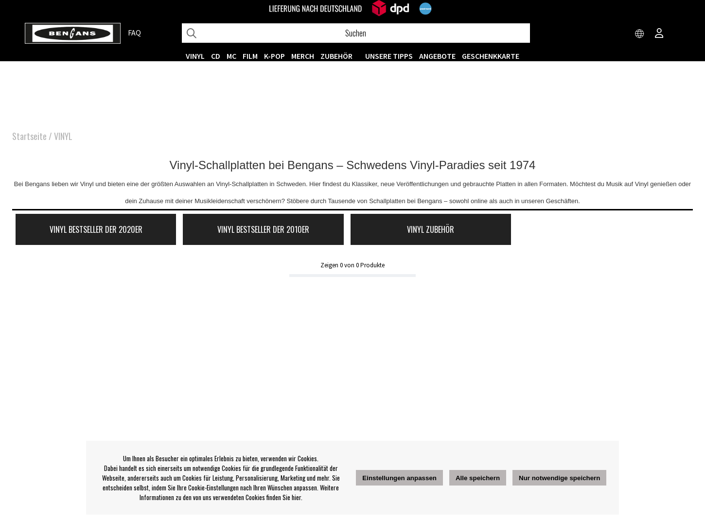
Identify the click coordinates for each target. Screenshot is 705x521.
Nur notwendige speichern (559, 478)
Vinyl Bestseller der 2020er (96, 229)
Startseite (29, 136)
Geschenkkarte (490, 56)
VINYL (195, 56)
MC (231, 56)
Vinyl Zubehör (430, 229)
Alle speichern (478, 478)
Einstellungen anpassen (399, 478)
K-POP (274, 56)
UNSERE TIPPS (389, 56)
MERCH (302, 56)
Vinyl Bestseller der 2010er (263, 229)
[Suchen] (356, 33)
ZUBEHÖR (336, 56)
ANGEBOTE (437, 56)
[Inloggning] (659, 34)
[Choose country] (640, 34)
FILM (250, 56)
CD (215, 56)
